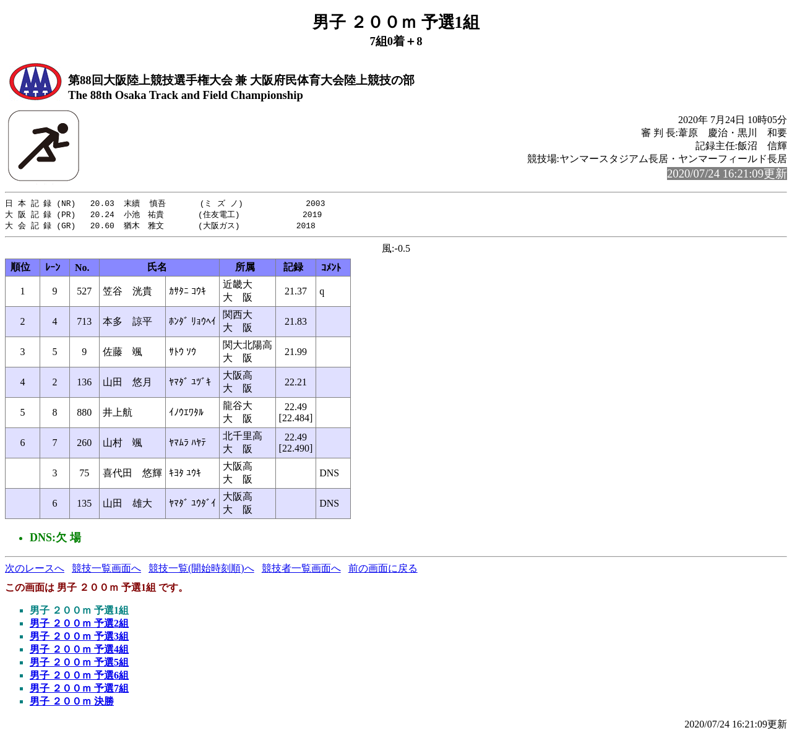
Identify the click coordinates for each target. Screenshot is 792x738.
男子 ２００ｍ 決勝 (72, 703)
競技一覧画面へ (106, 570)
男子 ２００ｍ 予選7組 (79, 690)
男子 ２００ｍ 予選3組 (79, 638)
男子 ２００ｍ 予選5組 (79, 664)
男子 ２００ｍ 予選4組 (79, 651)
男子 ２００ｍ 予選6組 (79, 677)
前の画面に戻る (383, 570)
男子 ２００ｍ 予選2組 (79, 625)
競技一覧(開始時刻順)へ (201, 570)
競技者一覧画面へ (301, 570)
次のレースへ (34, 570)
